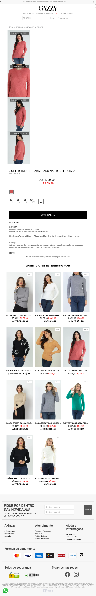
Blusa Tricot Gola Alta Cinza (19, 315)
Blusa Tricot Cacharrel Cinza (48, 423)
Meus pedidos (63, 18)
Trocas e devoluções (73, 539)
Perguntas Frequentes (43, 531)
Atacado (7, 536)
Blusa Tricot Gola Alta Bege (19, 423)
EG (41, 202)
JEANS (63, 13)
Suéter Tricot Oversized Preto (19, 371)
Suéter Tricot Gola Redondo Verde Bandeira (76, 423)
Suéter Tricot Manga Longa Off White (48, 315)
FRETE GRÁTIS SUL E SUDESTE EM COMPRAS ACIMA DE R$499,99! (49, 1)
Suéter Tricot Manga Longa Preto (19, 478)
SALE (57, 13)
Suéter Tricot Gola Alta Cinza (76, 315)
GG (33, 202)
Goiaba (12, 191)
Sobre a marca (9, 531)
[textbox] (32, 18)
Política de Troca (41, 536)
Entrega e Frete (71, 537)
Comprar (48, 215)
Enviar (87, 509)
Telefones (38, 534)
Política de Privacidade (43, 539)
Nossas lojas (9, 534)
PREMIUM (49, 13)
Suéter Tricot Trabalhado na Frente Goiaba (76, 371)
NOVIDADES (40, 13)
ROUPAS (70, 13)
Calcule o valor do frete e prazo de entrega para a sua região (48, 257)
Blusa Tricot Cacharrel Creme (48, 478)
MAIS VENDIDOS (28, 13)
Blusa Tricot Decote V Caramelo (48, 371)
